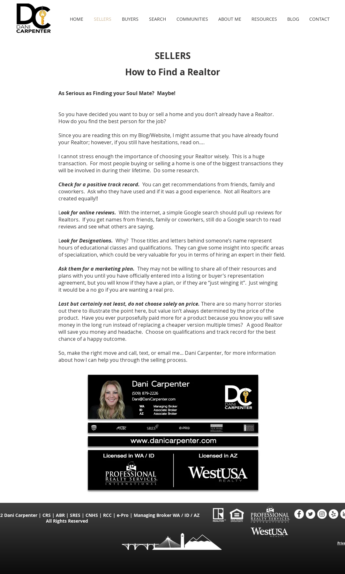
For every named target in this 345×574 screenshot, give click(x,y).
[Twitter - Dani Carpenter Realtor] (310, 514)
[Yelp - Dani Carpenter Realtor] (333, 514)
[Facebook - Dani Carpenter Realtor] (299, 514)
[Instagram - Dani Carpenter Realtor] (322, 514)
